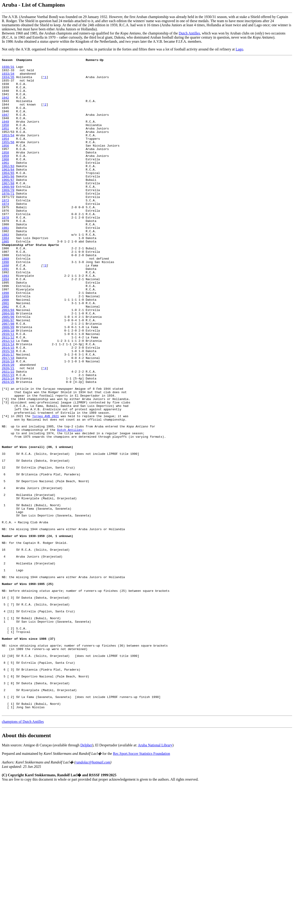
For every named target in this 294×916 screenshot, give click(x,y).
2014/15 (8, 406)
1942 (5, 106)
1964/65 (8, 196)
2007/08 (8, 377)
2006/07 (8, 373)
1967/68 (8, 208)
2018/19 (8, 422)
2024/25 (8, 447)
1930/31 (8, 69)
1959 (5, 176)
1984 (5, 274)
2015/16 (8, 410)
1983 (5, 270)
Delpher (86, 876)
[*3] (5, 471)
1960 (5, 180)
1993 (5, 319)
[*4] (5, 488)
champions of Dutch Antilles (23, 852)
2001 (5, 352)
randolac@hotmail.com (92, 893)
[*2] (5, 467)
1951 (5, 143)
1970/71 (8, 221)
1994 (5, 323)
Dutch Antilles (189, 33)
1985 (5, 278)
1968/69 (8, 213)
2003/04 (8, 360)
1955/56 (8, 159)
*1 (44, 81)
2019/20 (8, 426)
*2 (44, 114)
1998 (5, 340)
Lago (239, 49)
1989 (5, 299)
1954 (5, 155)
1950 (5, 139)
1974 (5, 233)
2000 (5, 348)
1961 (5, 184)
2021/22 (8, 434)
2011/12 (8, 393)
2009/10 (8, 385)
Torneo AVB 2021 (45, 488)
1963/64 (8, 192)
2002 (5, 356)
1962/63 (8, 188)
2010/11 (8, 389)
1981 (5, 262)
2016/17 (8, 414)
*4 (44, 430)
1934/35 (8, 81)
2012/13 (8, 397)
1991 (5, 311)
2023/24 (8, 443)
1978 (5, 249)
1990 (5, 303)
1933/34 (8, 77)
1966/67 (8, 204)
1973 (5, 229)
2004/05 (8, 365)
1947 (5, 126)
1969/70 (8, 217)
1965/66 (8, 200)
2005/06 (8, 369)
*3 (44, 307)
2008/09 (8, 381)
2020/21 (8, 430)
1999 (5, 344)
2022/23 (8, 439)
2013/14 (8, 402)
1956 (5, 163)
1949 (5, 134)
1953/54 (8, 151)
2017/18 (8, 418)
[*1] (5, 455)
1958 (5, 171)
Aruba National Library (155, 876)
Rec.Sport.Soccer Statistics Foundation (141, 884)
